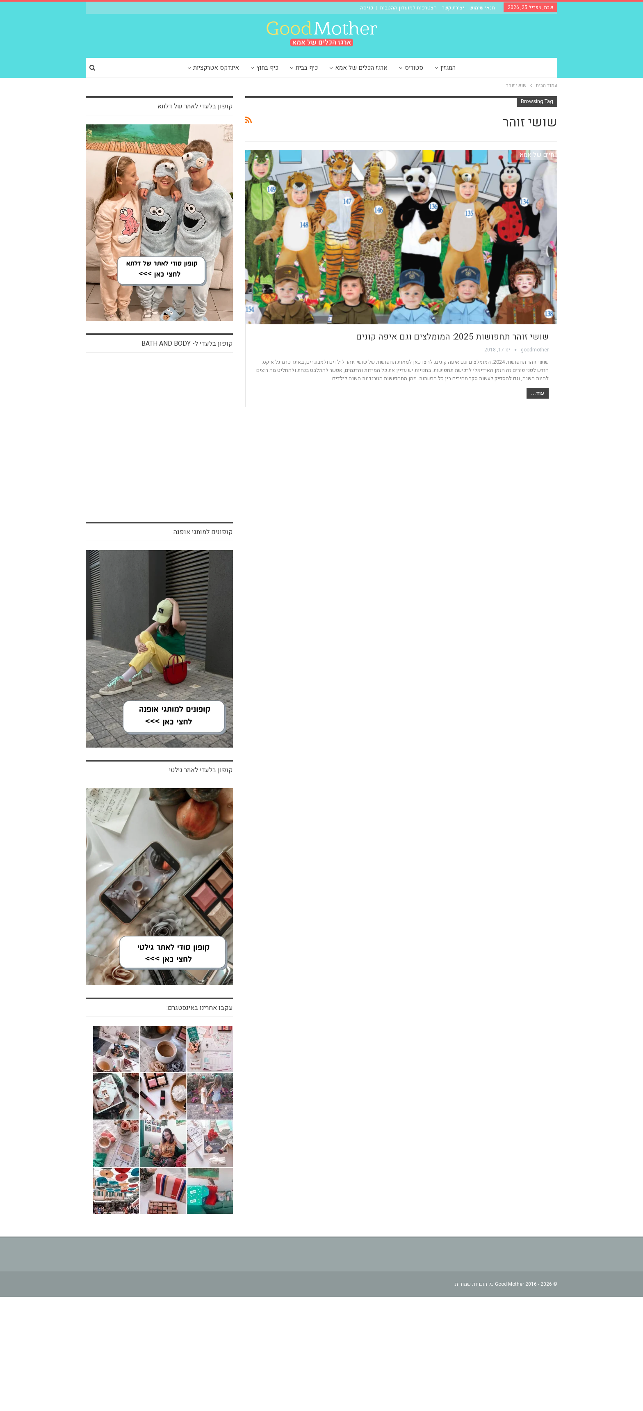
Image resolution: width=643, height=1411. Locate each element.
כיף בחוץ (266, 67)
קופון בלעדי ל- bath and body (187, 344)
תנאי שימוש (482, 7)
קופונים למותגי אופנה (203, 646)
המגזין (451, 67)
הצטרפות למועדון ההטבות (408, 7)
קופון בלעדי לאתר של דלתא (195, 106)
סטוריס (416, 67)
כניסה (366, 7)
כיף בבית (306, 67)
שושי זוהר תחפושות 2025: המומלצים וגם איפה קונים (452, 336)
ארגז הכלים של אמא (362, 67)
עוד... (537, 393)
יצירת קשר (453, 7)
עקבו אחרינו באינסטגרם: (199, 1122)
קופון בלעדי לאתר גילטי (201, 884)
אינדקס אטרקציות (213, 67)
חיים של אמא (537, 154)
